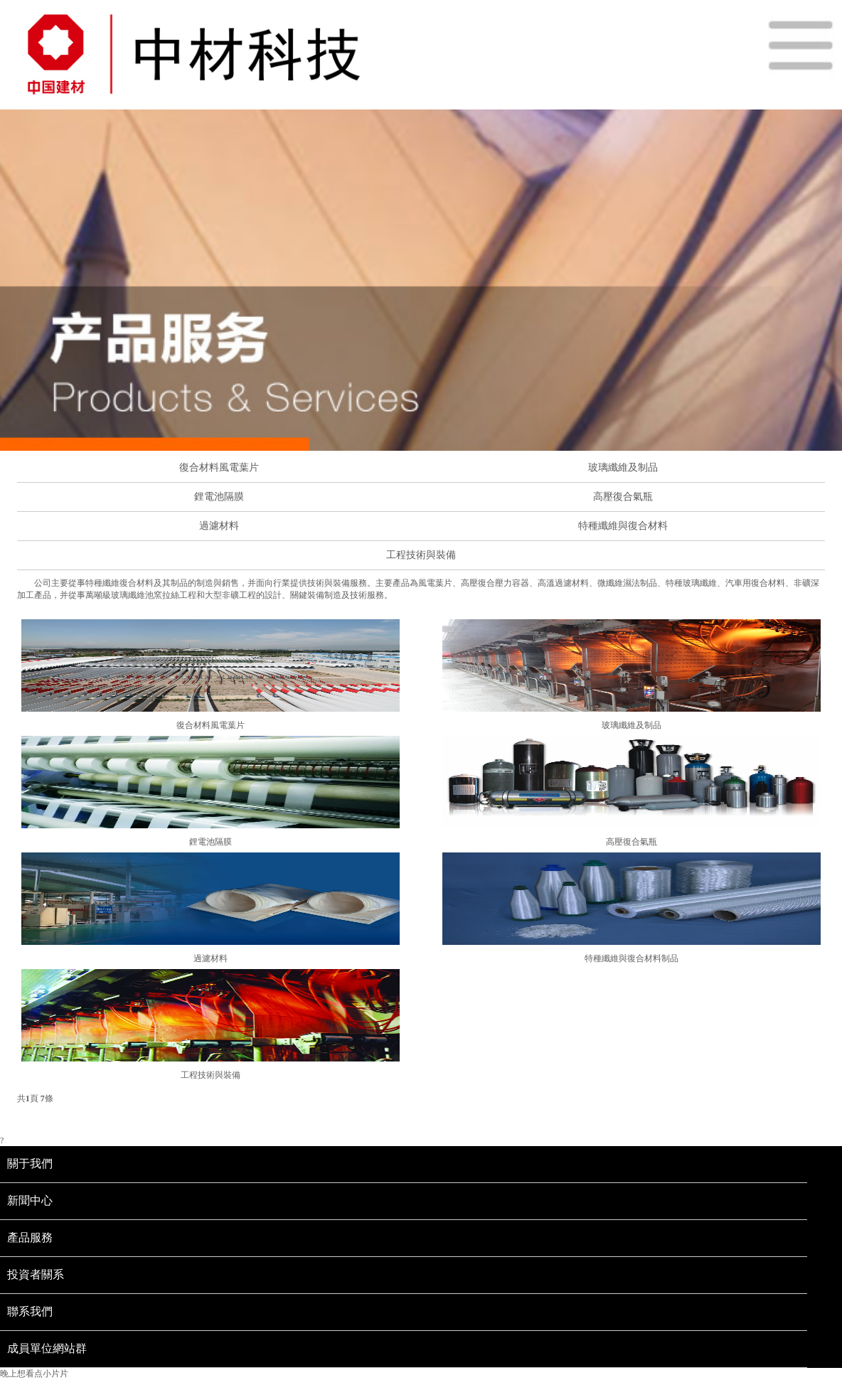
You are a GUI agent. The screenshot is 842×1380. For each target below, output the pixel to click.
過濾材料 (219, 525)
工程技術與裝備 (421, 555)
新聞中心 (30, 1200)
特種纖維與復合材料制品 (631, 958)
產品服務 (30, 1237)
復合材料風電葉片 (219, 467)
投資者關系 (35, 1274)
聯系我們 (30, 1311)
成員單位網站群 (47, 1348)
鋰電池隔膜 (219, 496)
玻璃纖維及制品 (623, 467)
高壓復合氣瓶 (623, 496)
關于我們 (30, 1163)
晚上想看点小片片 (34, 1374)
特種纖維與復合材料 (623, 525)
